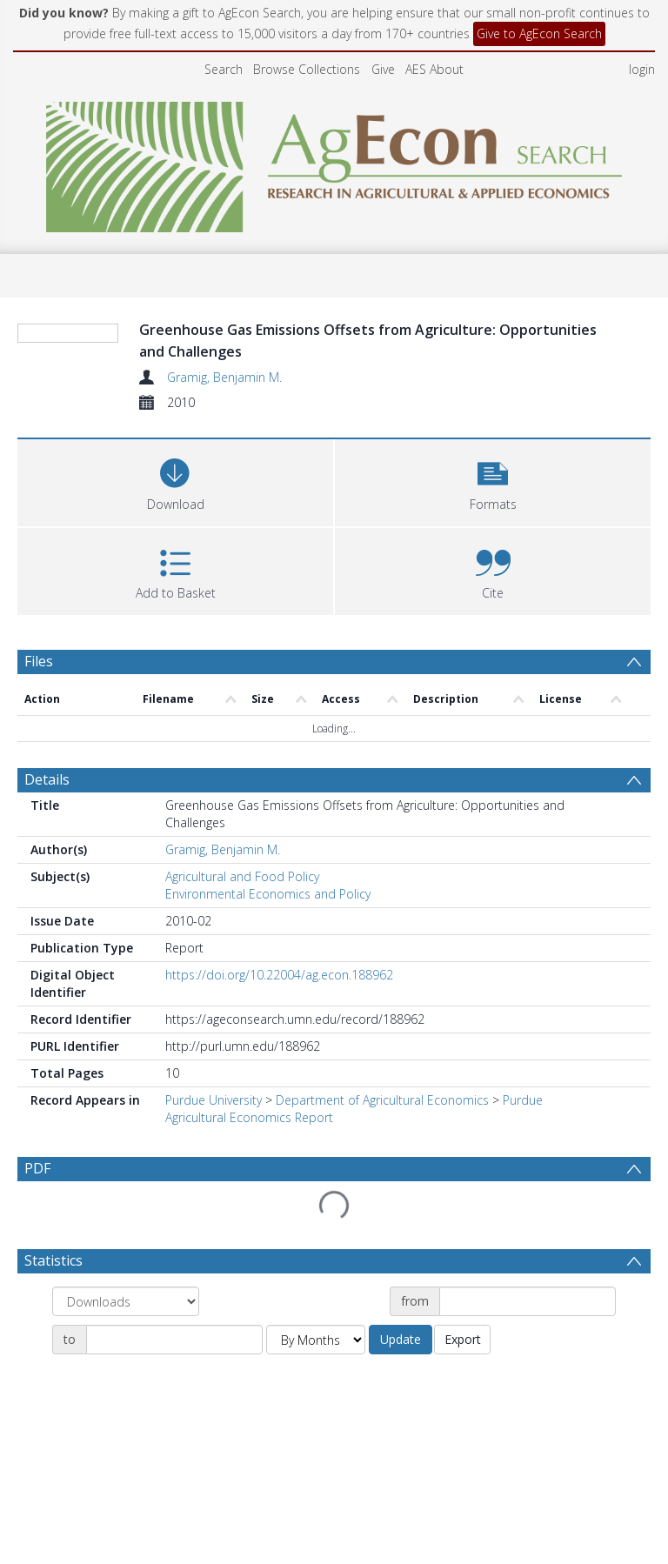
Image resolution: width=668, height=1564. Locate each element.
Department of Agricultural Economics (382, 1100)
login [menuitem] (642, 69)
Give (383, 69)
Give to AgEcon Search (539, 33)
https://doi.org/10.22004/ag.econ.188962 (279, 974)
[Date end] (174, 1339)
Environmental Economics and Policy (268, 894)
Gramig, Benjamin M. (224, 377)
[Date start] (527, 1301)
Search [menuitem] (223, 69)
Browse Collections (306, 69)
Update (400, 1339)
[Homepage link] (334, 162)
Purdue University (213, 1100)
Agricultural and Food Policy (242, 876)
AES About (434, 69)
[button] (493, 480)
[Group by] (125, 1301)
